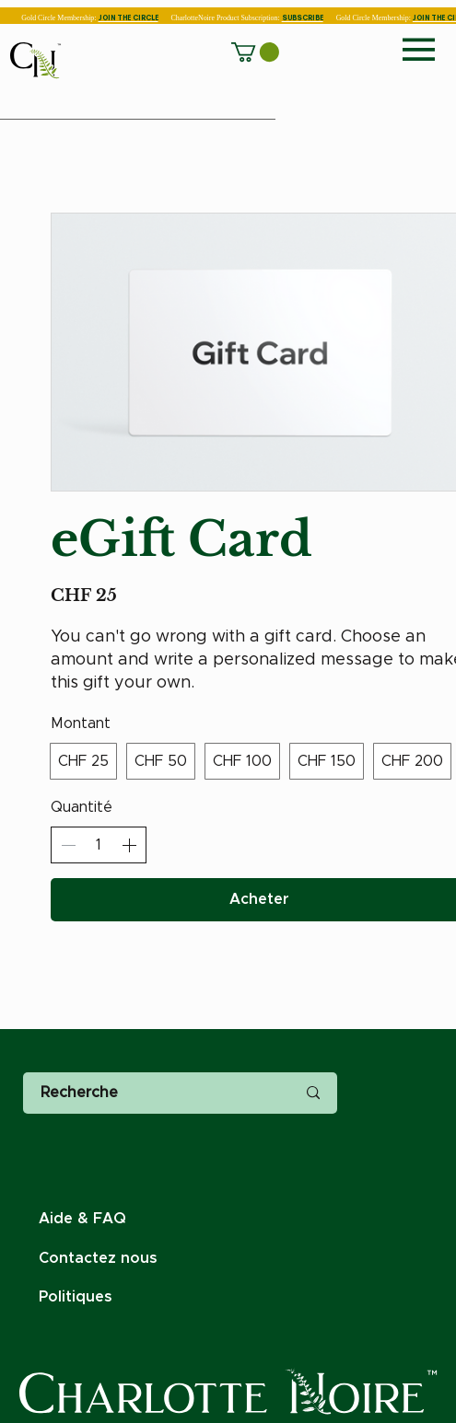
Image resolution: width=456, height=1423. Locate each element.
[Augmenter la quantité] (129, 844)
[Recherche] (154, 1093)
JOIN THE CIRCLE (128, 17)
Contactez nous (98, 1258)
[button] (255, 52)
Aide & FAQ (82, 1218)
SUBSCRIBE (302, 17)
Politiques (75, 1297)
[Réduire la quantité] (68, 844)
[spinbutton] (98, 845)
